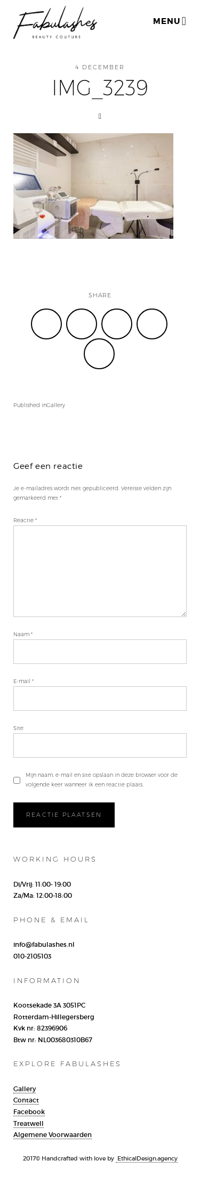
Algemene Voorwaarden (52, 1135)
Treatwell (28, 1123)
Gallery (24, 1089)
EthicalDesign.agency (147, 1158)
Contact (26, 1100)
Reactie (25, 520)
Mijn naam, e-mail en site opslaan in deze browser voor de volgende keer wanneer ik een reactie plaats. (102, 780)
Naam (23, 634)
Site (18, 728)
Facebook (29, 1112)
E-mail (23, 681)
